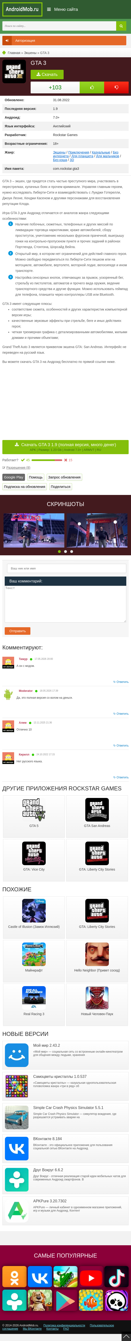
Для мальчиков (107, 156)
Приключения (78, 152)
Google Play (13, 477)
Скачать (47, 74)
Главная (14, 53)
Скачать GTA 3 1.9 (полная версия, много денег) (68, 447)
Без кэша (60, 160)
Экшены (30, 53)
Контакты (52, 1335)
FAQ (66, 1335)
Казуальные (101, 152)
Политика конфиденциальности (64, 1332)
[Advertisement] (42, 401)
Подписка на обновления (24, 487)
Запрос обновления (64, 477)
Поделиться (60, 487)
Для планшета (82, 156)
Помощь (36, 477)
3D (72, 160)
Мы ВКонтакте (32, 1335)
